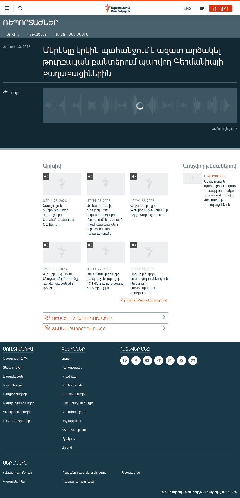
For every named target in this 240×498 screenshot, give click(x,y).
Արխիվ (13, 34)
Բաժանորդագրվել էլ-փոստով (84, 472)
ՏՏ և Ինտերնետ (74, 430)
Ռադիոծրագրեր (15, 394)
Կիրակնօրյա (12, 385)
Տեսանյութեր (12, 367)
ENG (187, 8)
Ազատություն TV (15, 358)
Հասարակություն (74, 394)
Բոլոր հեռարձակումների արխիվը (144, 300)
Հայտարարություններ (78, 481)
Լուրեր (66, 358)
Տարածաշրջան (73, 412)
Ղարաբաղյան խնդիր (77, 403)
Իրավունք (69, 376)
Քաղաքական (72, 367)
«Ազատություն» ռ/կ (17, 472)
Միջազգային (215, 176)
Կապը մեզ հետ (14, 481)
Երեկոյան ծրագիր (16, 421)
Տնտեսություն (72, 385)
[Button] (11, 93)
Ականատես (131, 472)
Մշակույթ (69, 438)
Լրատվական (13, 376)
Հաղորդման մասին (71, 34)
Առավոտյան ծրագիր (18, 403)
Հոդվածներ (36, 34)
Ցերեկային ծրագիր (17, 412)
